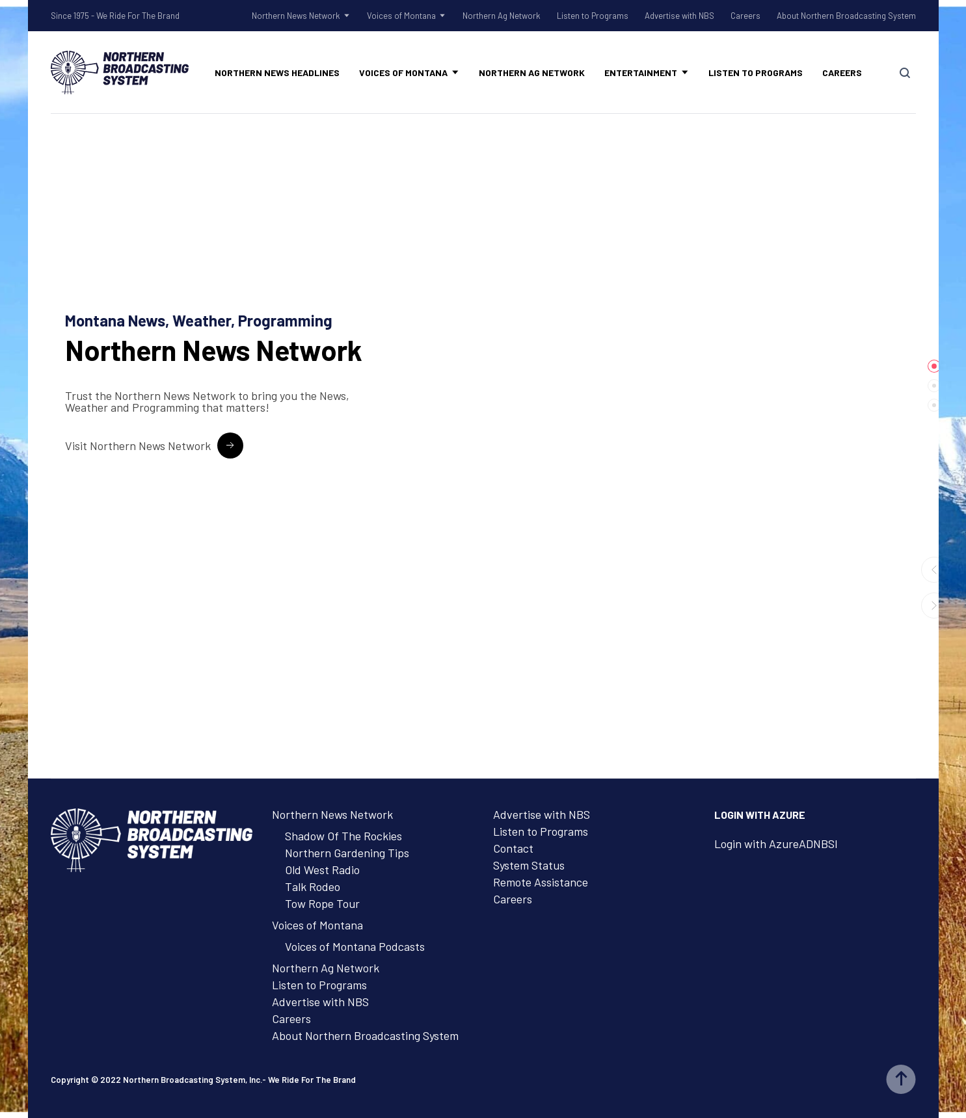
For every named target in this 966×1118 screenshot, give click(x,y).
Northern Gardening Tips (347, 852)
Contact (513, 848)
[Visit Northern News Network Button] (154, 446)
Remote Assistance (540, 882)
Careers (745, 15)
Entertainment (640, 72)
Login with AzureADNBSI (776, 843)
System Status (529, 865)
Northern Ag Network (502, 15)
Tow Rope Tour (322, 903)
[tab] (934, 366)
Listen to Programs (592, 15)
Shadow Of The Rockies (343, 836)
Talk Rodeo (312, 886)
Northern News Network (296, 15)
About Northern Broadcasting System (846, 15)
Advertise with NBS (679, 15)
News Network (213, 350)
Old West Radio (322, 869)
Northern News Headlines (277, 72)
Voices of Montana (401, 15)
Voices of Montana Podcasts (355, 946)
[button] (934, 570)
